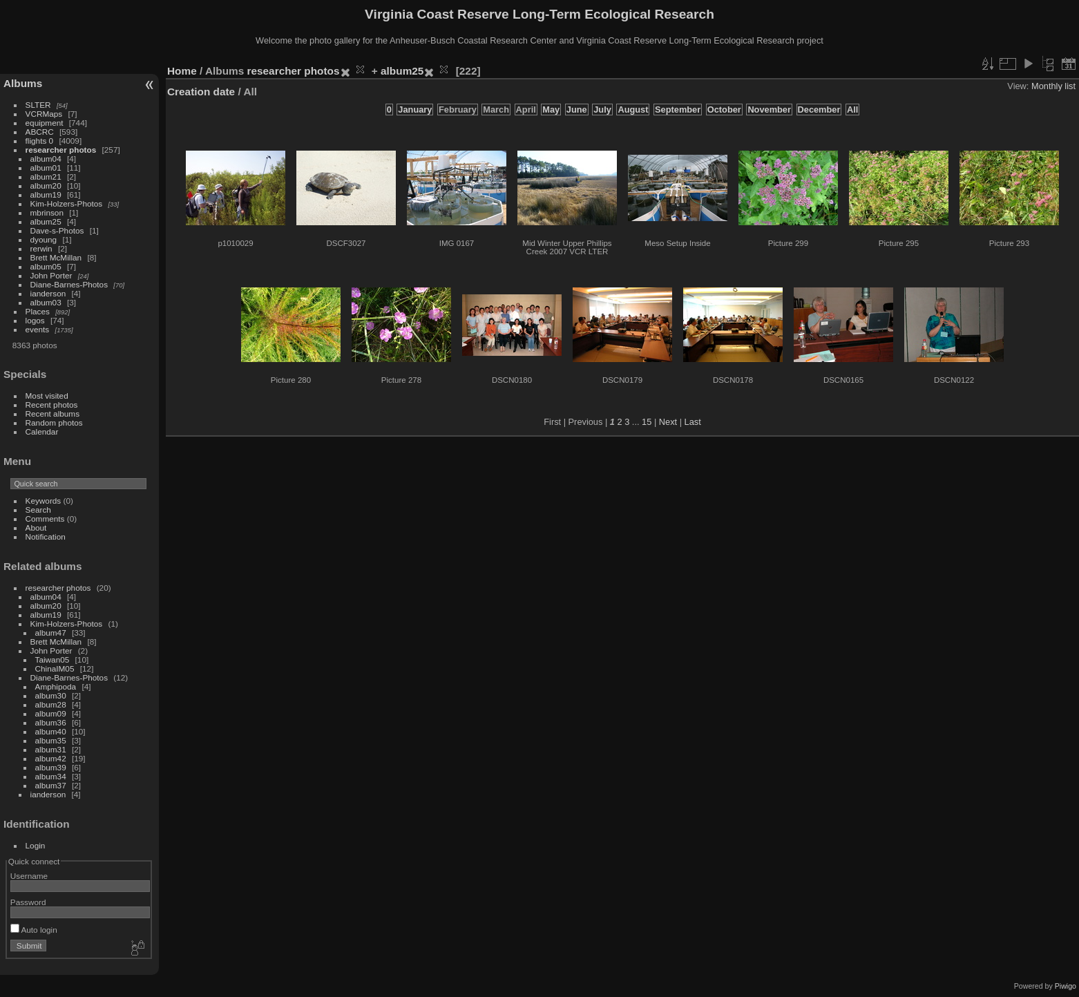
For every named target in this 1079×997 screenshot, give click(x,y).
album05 (45, 266)
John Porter (51, 275)
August (633, 109)
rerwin (41, 248)
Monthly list (1053, 86)
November (769, 109)
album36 (50, 722)
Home (182, 71)
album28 (50, 704)
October (724, 109)
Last (693, 422)
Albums (22, 83)
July (602, 109)
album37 (50, 785)
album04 (45, 158)
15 (646, 422)
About (36, 527)
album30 (50, 695)
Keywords (43, 500)
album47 (50, 632)
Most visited (47, 395)
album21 (45, 176)
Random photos (54, 422)
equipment (45, 122)
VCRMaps (44, 113)
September (677, 109)
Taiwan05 (52, 659)
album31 (50, 749)
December (819, 109)
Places (38, 311)
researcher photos (61, 149)
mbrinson (47, 212)
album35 (50, 740)
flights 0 (40, 140)
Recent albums (52, 413)
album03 (45, 302)
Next (668, 422)
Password (28, 902)
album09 (50, 713)
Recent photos (52, 404)
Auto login (33, 929)
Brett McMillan (56, 257)
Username (29, 875)
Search (38, 509)
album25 (45, 221)
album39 (50, 767)
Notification (46, 536)
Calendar (42, 431)
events (38, 329)
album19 (45, 194)
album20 (45, 185)
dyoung (43, 239)
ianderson (48, 293)
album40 (50, 731)
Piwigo (1065, 986)
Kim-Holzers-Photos (66, 203)
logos (35, 320)
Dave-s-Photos (57, 230)
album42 (50, 758)
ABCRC (40, 131)
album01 (45, 167)
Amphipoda (56, 686)
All (852, 109)
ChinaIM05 (55, 668)
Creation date (201, 91)
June (576, 109)
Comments (45, 518)
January (415, 109)
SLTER (38, 104)
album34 (50, 776)
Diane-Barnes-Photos (69, 284)
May (551, 109)
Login (36, 845)
